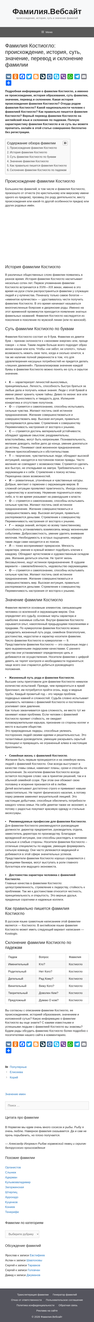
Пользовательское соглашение (64, 1299)
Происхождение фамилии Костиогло (33, 147)
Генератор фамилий (65, 1294)
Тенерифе (12, 1212)
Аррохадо (11, 1197)
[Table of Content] (65, 143)
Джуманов (33, 1275)
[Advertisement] (47, 236)
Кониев (10, 1207)
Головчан (34, 1270)
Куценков (11, 1202)
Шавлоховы (34, 1260)
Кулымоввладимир (17, 1182)
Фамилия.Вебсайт (47, 11)
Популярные (18, 1067)
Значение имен (15, 1094)
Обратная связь (68, 1305)
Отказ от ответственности (26, 1299)
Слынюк (10, 1172)
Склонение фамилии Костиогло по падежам (38, 170)
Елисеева (16, 1072)
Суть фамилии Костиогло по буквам (33, 156)
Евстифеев (37, 1255)
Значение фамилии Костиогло (29, 161)
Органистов (13, 1167)
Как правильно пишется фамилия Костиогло (38, 165)
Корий (14, 1077)
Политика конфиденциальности (35, 1305)
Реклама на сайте (47, 1310)
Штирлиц (11, 1192)
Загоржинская (14, 1187)
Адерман (11, 1177)
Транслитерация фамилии (33, 1294)
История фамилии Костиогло (28, 152)
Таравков (34, 1265)
